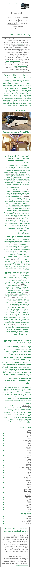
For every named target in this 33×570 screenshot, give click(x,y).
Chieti (29, 454)
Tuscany (28, 516)
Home (9, 17)
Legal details (16, 17)
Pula (30, 452)
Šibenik (29, 472)
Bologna (28, 480)
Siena (29, 462)
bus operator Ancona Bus (13, 61)
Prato (29, 474)
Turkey (17, 297)
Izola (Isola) (27, 491)
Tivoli (29, 470)
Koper (29, 492)
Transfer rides (12, 23)
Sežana (29, 504)
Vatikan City (27, 477)
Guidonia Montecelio (25, 467)
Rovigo (29, 486)
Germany (12, 297)
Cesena (29, 438)
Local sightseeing (22, 23)
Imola (29, 459)
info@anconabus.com (16, 13)
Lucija (29, 487)
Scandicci (28, 464)
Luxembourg (25, 292)
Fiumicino (28, 496)
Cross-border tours (18, 26)
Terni (29, 445)
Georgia (16, 294)
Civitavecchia (27, 489)
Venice (29, 507)
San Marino (28, 518)
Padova (29, 509)
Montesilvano (27, 440)
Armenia (6, 297)
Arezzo (29, 450)
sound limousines (24, 196)
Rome (29, 475)
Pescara (29, 449)
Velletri (29, 494)
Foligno (29, 435)
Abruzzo (28, 523)
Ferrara (29, 479)
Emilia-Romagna (26, 521)
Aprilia (29, 499)
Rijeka (29, 482)
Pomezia (28, 497)
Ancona (27, 39)
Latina (29, 511)
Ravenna (28, 447)
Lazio (29, 520)
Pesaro (29, 432)
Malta (11, 294)
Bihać (29, 502)
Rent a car (25, 17)
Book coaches (23, 20)
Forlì (29, 442)
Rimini (29, 433)
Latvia (22, 284)
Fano (29, 430)
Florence (28, 465)
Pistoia (29, 484)
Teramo (29, 437)
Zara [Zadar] (27, 457)
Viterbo (29, 460)
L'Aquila (28, 443)
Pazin (29, 469)
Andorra (19, 285)
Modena (28, 506)
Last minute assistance (17, 29)
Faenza (29, 455)
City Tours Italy (26, 406)
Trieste (29, 501)
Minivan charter (12, 20)
